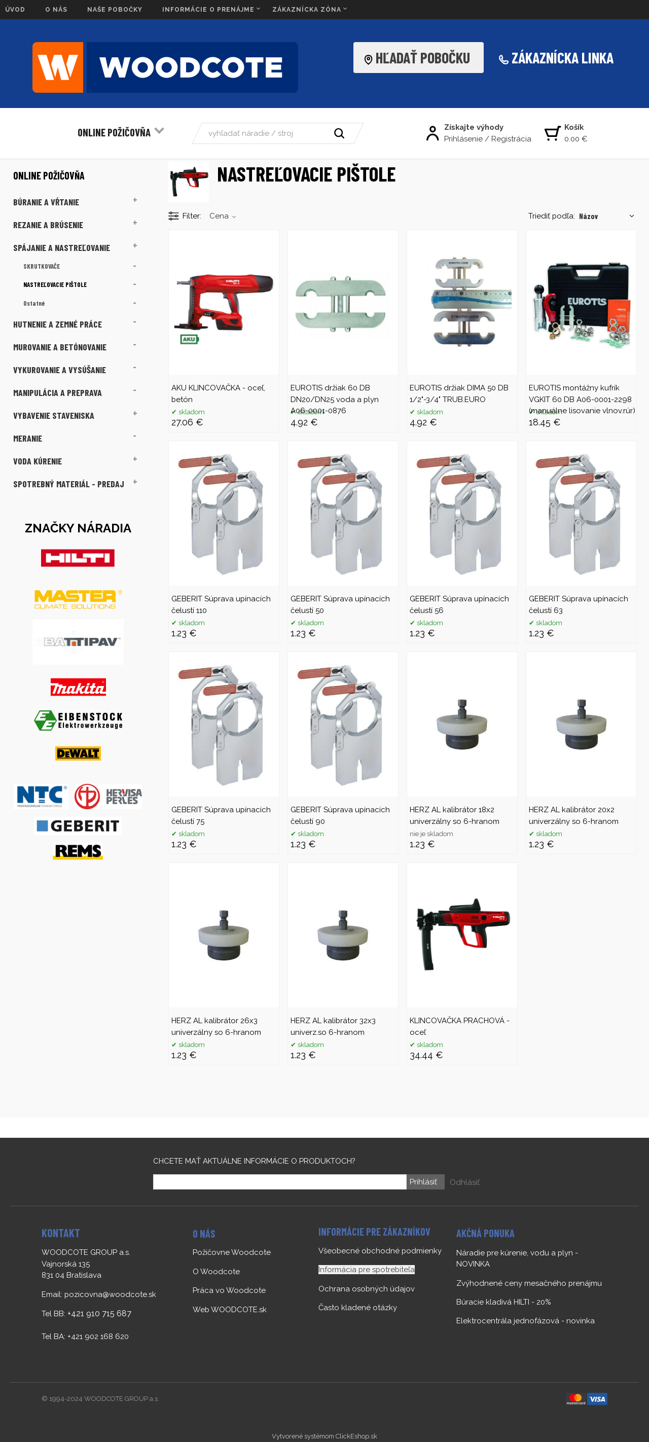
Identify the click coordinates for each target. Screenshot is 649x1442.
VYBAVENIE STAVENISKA (53, 415)
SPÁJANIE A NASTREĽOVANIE (61, 247)
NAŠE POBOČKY (114, 9)
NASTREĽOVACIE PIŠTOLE (55, 284)
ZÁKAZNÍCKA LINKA (563, 57)
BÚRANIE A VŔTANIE (46, 201)
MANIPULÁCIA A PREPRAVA (57, 392)
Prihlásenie (463, 138)
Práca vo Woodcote (229, 1290)
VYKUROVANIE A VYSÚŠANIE (59, 369)
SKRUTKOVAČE (41, 266)
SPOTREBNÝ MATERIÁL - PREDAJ (68, 483)
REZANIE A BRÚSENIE (48, 224)
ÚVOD (15, 9)
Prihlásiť (423, 1181)
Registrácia (511, 138)
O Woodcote (216, 1271)
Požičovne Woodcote (232, 1252)
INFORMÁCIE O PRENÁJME (208, 9)
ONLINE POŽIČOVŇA (114, 132)
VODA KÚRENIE (37, 460)
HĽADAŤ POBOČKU (420, 57)
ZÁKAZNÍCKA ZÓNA (306, 9)
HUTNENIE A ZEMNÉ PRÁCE (57, 324)
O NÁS (56, 9)
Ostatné (34, 303)
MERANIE (27, 438)
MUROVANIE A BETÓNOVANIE (59, 346)
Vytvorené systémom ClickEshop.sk (324, 1436)
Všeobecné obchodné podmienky (380, 1250)
